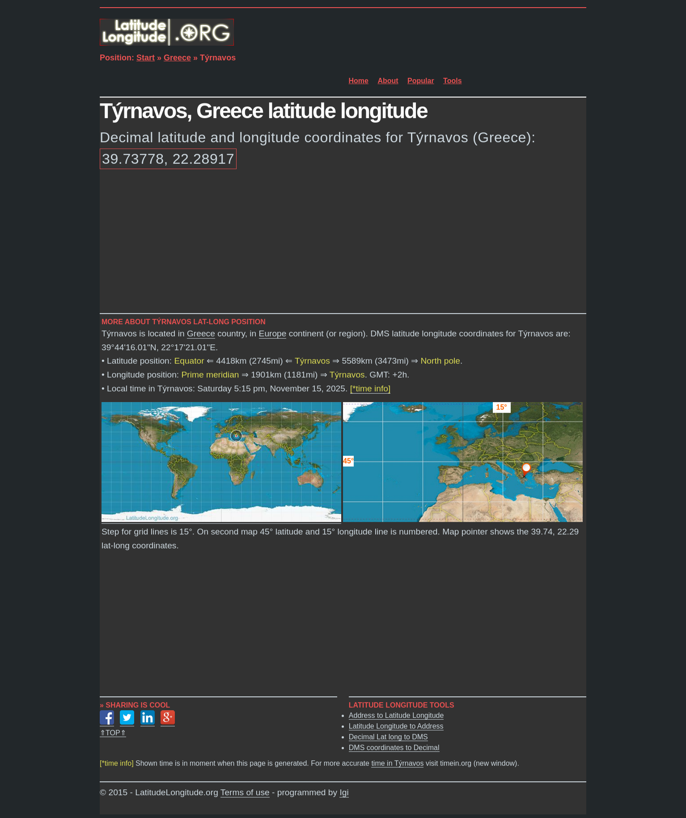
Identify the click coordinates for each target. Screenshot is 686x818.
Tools (452, 81)
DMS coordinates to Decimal (394, 747)
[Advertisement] (343, 242)
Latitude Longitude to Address (396, 726)
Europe (273, 334)
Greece (177, 57)
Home (358, 81)
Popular (420, 81)
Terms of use (245, 792)
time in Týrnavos (397, 763)
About (387, 81)
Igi (343, 792)
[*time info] (370, 388)
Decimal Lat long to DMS (388, 737)
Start (145, 57)
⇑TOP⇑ (113, 733)
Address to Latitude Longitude (396, 715)
